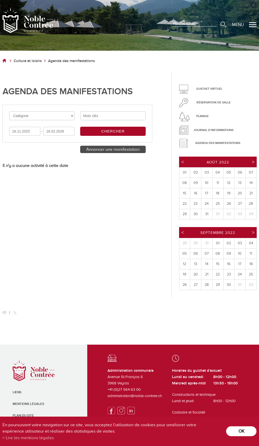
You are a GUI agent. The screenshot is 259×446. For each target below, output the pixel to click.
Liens (17, 392)
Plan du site (23, 416)
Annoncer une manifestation (113, 149)
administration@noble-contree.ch (134, 396)
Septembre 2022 (217, 233)
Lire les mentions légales (30, 437)
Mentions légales (28, 404)
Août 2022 (218, 162)
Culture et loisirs (28, 61)
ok (241, 431)
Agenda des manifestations (71, 61)
